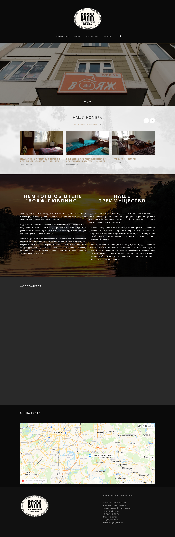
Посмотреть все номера (87, 124)
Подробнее (26, 164)
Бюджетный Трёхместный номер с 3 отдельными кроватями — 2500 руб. (86, 160)
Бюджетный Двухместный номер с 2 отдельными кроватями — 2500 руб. (40, 160)
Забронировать (91, 36)
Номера (77, 36)
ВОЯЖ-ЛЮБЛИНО (62, 36)
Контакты (107, 36)
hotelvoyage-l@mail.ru (113, 523)
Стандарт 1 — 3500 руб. (124, 159)
